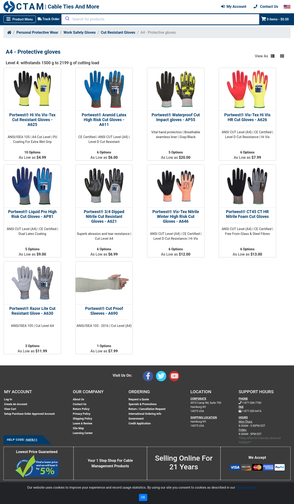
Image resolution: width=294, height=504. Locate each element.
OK (143, 497)
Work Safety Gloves (79, 32)
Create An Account (15, 404)
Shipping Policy (82, 418)
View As (261, 56)
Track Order (48, 19)
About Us (78, 399)
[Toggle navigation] (19, 19)
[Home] (9, 32)
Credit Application (139, 423)
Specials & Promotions (142, 404)
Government (136, 418)
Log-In (8, 399)
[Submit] (67, 18)
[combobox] (160, 19)
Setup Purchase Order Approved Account (29, 413)
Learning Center (83, 433)
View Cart (10, 409)
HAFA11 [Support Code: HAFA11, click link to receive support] (31, 439)
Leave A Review (82, 423)
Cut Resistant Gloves (118, 32)
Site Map (78, 428)
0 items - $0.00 (275, 19)
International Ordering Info (144, 413)
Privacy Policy (81, 413)
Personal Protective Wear (37, 32)
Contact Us (79, 404)
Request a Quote (138, 399)
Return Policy (81, 409)
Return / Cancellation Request (146, 409)
